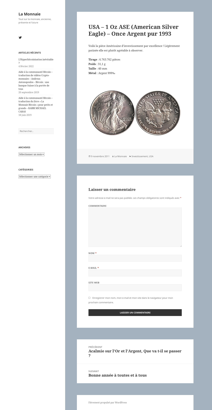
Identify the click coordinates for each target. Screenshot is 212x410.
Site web (93, 282)
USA (151, 156)
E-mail (93, 267)
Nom (92, 253)
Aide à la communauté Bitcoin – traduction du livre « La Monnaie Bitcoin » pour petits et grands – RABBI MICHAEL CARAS (36, 104)
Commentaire (97, 205)
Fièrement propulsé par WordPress (107, 402)
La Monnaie (30, 14)
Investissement (140, 156)
